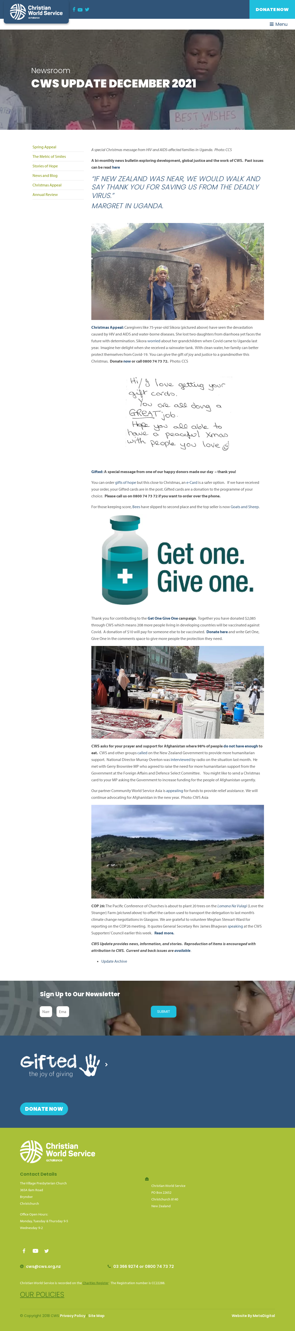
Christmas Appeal (47, 184)
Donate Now (272, 9)
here (116, 167)
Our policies (42, 1294)
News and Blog (45, 175)
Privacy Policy (72, 1315)
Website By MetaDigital (253, 1315)
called (142, 752)
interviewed (181, 759)
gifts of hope (125, 482)
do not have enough (240, 745)
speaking (235, 926)
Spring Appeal (44, 146)
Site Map (96, 1315)
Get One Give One (162, 618)
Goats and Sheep (245, 506)
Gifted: (97, 471)
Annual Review (45, 194)
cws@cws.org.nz (43, 1266)
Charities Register (96, 1283)
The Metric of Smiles (49, 156)
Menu (278, 24)
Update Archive (114, 961)
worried (153, 340)
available (182, 950)
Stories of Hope (45, 165)
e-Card (191, 482)
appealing (174, 790)
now (127, 361)
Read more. (164, 932)
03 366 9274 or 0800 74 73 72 (143, 1266)
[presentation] (109, 1012)
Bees (136, 506)
